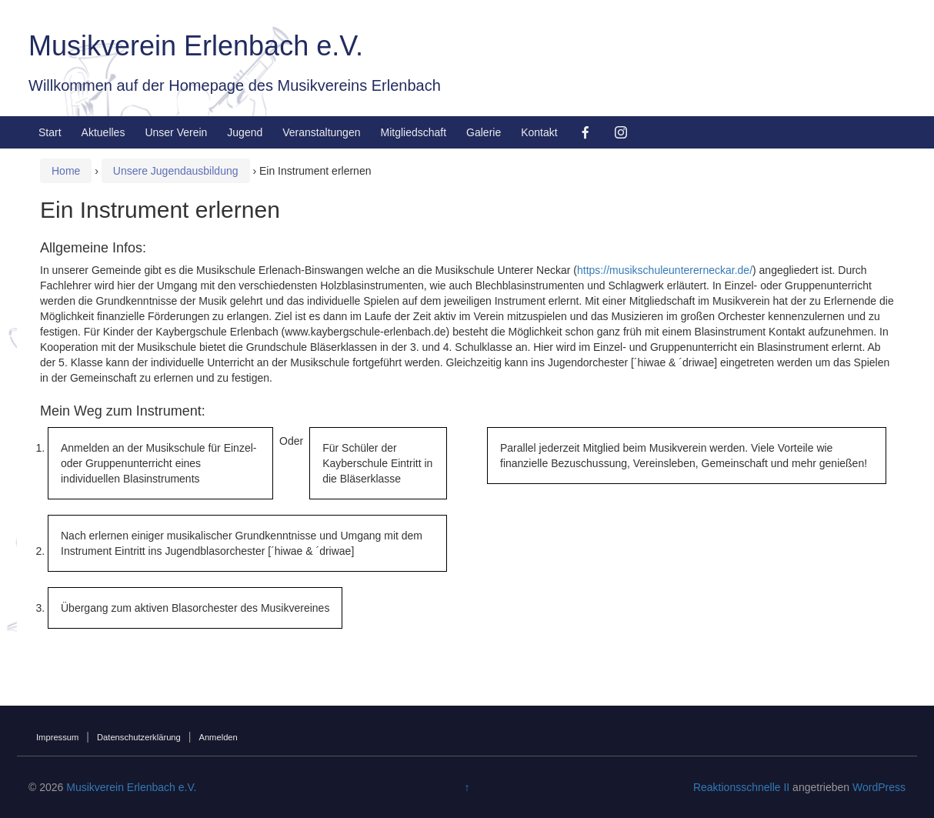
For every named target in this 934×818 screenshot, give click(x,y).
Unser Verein (176, 132)
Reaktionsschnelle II (741, 787)
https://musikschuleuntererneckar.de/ (664, 270)
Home (66, 171)
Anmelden (217, 737)
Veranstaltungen (321, 132)
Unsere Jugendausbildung (176, 171)
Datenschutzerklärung (139, 737)
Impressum (57, 737)
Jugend (244, 132)
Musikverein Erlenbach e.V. (195, 46)
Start (50, 132)
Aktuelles (103, 132)
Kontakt (539, 132)
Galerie (483, 132)
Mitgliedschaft (413, 132)
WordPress (879, 787)
